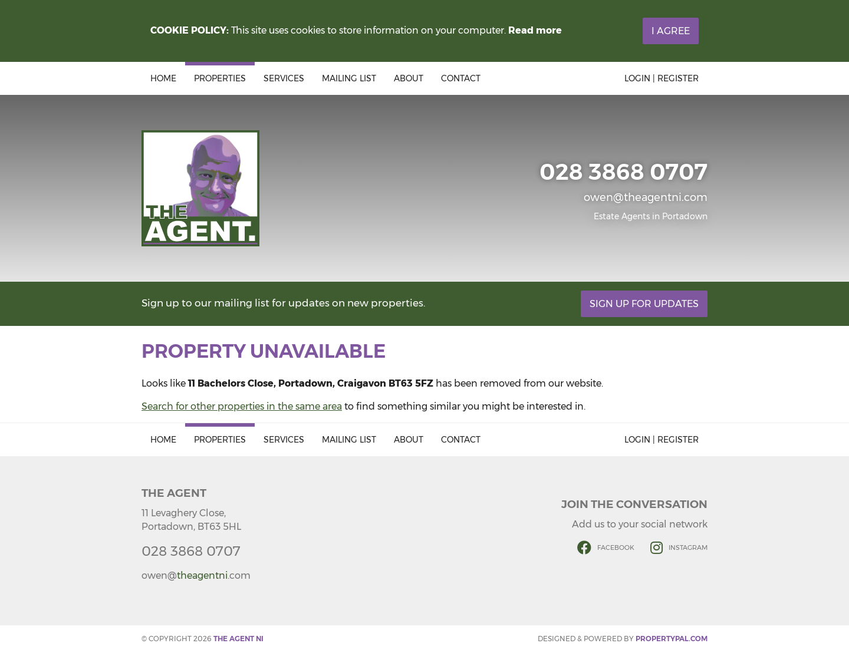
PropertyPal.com (672, 638)
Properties (220, 78)
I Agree (670, 31)
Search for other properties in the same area (242, 406)
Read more (535, 30)
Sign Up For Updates (644, 303)
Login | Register (661, 78)
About (408, 78)
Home (163, 78)
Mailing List (349, 78)
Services (284, 78)
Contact (461, 78)
